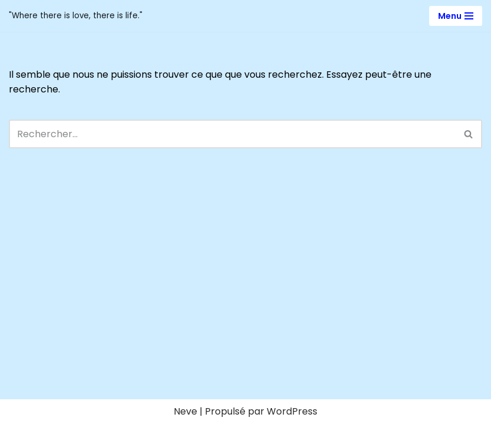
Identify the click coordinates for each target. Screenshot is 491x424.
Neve (185, 411)
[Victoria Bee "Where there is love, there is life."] (75, 16)
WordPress (292, 411)
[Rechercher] (232, 134)
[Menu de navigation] (455, 16)
